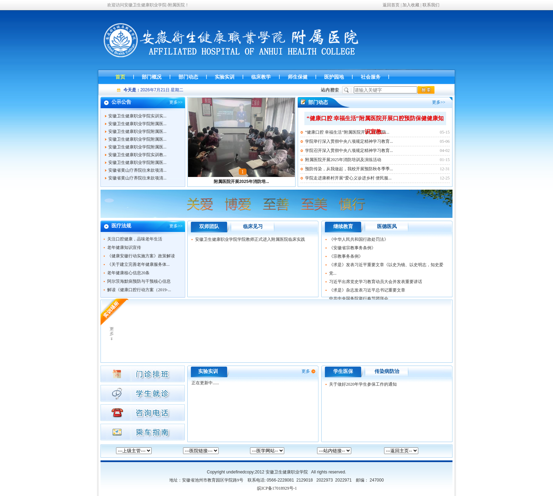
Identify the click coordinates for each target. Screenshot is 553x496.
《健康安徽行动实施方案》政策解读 (141, 255)
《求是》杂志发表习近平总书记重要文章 (367, 290)
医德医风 (387, 226)
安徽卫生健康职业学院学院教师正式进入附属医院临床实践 (250, 239)
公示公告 (121, 102)
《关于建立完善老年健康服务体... (138, 264)
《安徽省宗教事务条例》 (352, 247)
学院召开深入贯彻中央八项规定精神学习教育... (349, 150)
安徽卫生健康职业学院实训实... (137, 117)
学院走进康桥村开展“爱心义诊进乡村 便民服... (348, 178)
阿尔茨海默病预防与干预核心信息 (139, 281)
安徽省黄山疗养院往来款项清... (137, 171)
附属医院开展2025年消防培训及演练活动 (343, 159)
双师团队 (209, 226)
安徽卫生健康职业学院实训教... (137, 156)
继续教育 (343, 226)
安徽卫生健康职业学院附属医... (137, 125)
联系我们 (431, 4)
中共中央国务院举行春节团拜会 (358, 298)
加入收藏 (410, 4)
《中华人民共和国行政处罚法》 (358, 239)
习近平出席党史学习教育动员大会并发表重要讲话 (375, 281)
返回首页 (391, 4)
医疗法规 (121, 225)
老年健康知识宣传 (124, 247)
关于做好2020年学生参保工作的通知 (363, 384)
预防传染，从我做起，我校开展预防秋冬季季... (349, 168)
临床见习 (253, 226)
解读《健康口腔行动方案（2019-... (139, 289)
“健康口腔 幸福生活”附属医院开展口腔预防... (347, 132)
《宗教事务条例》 (346, 256)
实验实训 (208, 371)
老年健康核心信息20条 (128, 272)
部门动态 (318, 102)
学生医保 (343, 371)
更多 (173, 102)
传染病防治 (387, 371)
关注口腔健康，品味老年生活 (134, 239)
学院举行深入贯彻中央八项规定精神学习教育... (349, 141)
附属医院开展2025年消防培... (241, 181)
